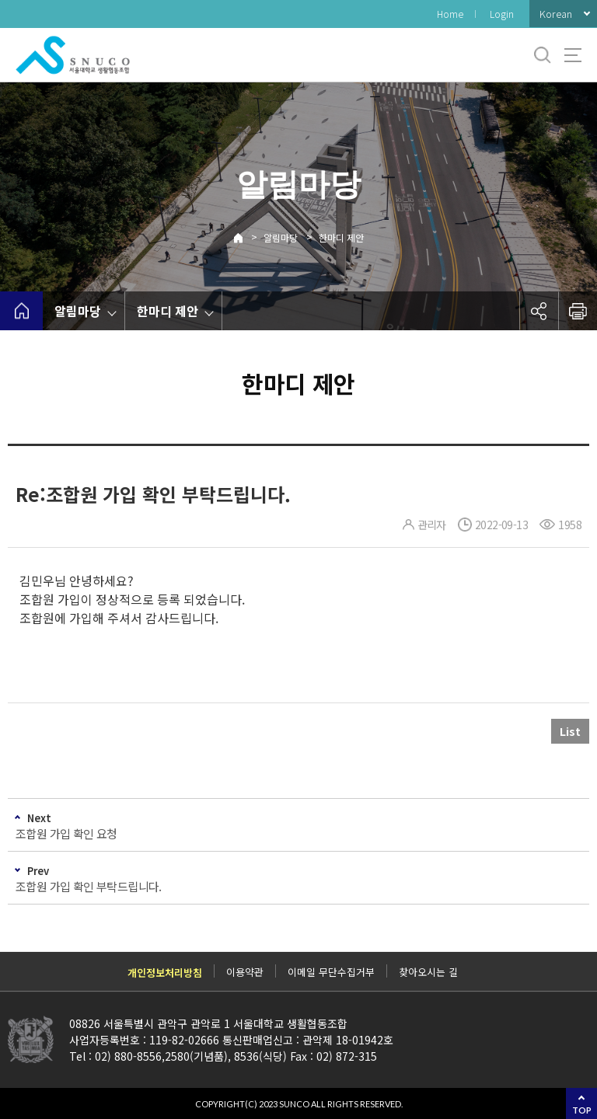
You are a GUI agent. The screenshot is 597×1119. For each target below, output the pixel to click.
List (570, 731)
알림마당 (281, 237)
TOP (582, 1110)
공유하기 (538, 310)
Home (450, 13)
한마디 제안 (341, 237)
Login (502, 13)
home (21, 310)
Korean (555, 13)
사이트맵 (572, 55)
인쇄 (577, 310)
